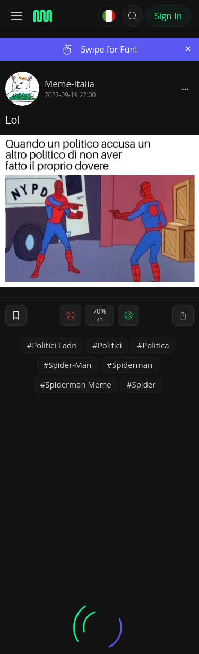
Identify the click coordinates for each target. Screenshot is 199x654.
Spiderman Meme (78, 384)
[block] (185, 88)
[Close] (188, 49)
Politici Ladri (54, 345)
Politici (110, 345)
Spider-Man (69, 364)
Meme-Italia (69, 84)
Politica (155, 345)
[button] (132, 16)
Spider (143, 384)
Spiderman (132, 364)
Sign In (168, 16)
